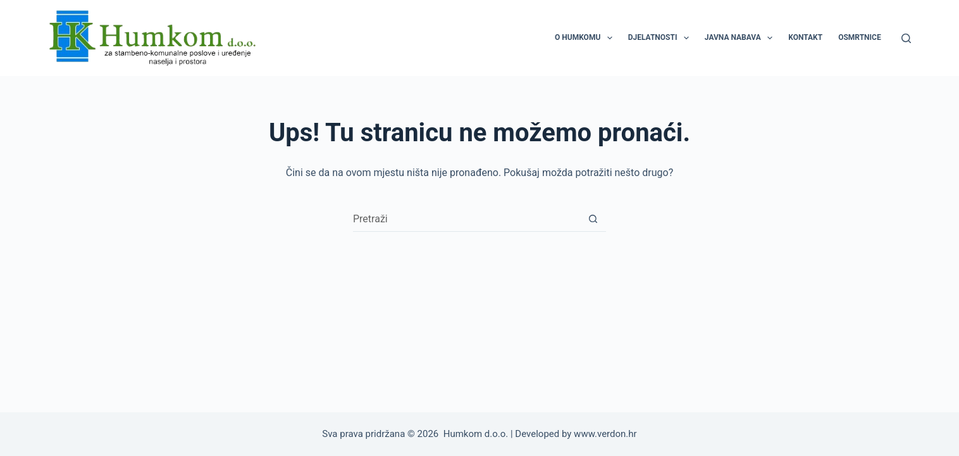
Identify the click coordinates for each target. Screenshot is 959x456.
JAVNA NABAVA (741, 38)
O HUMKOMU (586, 38)
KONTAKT (805, 37)
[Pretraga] (906, 38)
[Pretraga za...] (467, 219)
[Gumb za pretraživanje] (593, 219)
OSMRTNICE (859, 37)
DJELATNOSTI (661, 38)
